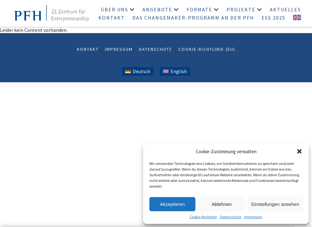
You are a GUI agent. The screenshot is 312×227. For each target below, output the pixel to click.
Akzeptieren (172, 204)
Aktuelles (285, 9)
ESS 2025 (274, 18)
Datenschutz (230, 216)
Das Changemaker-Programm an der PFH (193, 18)
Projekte (241, 9)
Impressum (253, 216)
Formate (199, 9)
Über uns (114, 9)
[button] (299, 151)
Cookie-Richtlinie (203, 216)
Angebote (157, 9)
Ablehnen (221, 204)
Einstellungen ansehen (275, 204)
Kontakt (111, 18)
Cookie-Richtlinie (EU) (206, 49)
